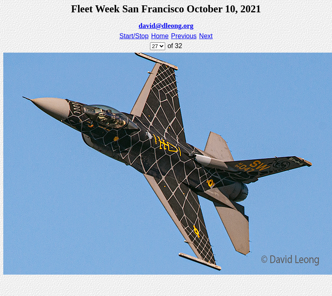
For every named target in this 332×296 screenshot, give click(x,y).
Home (160, 35)
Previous (183, 35)
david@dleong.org (165, 26)
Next (206, 35)
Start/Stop (134, 35)
